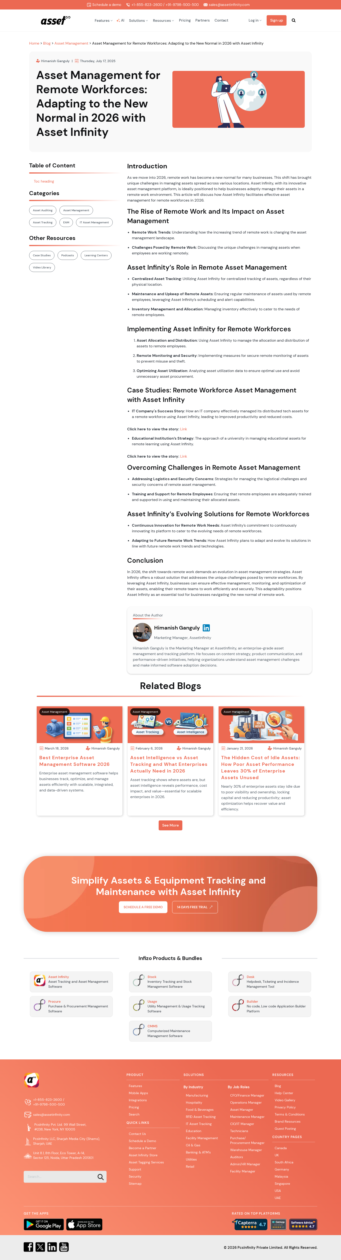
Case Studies (42, 255)
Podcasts (67, 255)
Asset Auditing (43, 210)
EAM (66, 222)
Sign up (276, 20)
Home (34, 43)
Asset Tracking (43, 222)
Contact (221, 20)
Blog (47, 43)
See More (170, 825)
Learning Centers (96, 255)
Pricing (185, 20)
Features (135, 1087)
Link (183, 429)
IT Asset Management (94, 222)
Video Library (42, 267)
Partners (202, 20)
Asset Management (71, 43)
